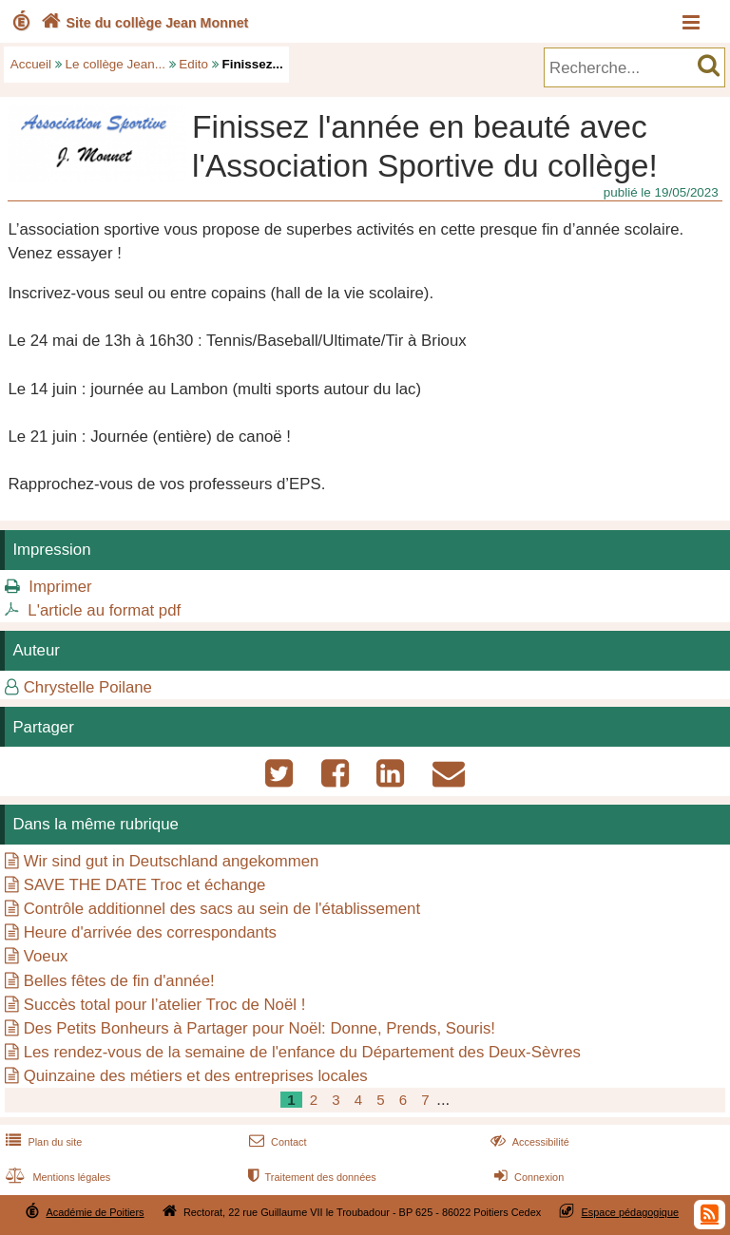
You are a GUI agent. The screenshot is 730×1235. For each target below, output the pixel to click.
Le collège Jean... (115, 64)
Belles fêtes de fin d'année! (119, 981)
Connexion (527, 1177)
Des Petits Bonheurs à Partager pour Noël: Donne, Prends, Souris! (259, 1028)
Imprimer (60, 587)
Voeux (46, 956)
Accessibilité (528, 1142)
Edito (193, 64)
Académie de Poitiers (95, 1212)
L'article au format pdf (104, 610)
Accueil (30, 64)
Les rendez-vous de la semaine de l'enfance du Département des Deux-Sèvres (302, 1052)
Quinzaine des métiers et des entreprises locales (196, 1076)
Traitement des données (310, 1177)
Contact (276, 1142)
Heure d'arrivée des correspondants (150, 932)
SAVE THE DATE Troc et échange (145, 885)
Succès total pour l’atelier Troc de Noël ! (165, 1005)
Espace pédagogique (631, 1212)
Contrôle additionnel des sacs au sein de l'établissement (222, 909)
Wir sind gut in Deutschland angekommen (171, 861)
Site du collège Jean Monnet (143, 22)
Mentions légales (56, 1177)
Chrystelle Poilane (88, 687)
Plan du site (42, 1142)
